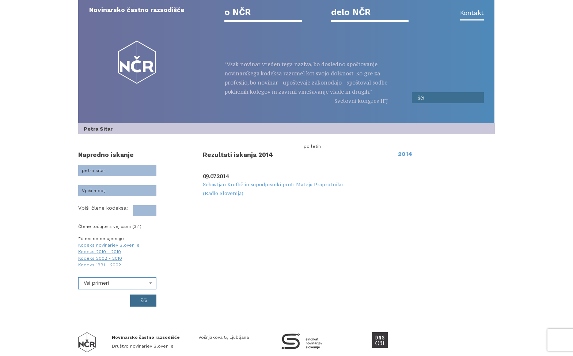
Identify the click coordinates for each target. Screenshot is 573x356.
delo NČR (351, 12)
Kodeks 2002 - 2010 (100, 258)
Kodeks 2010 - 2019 (99, 251)
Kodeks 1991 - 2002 (99, 264)
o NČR (237, 12)
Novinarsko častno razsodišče (137, 10)
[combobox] (117, 283)
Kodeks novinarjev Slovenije (109, 245)
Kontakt (472, 12)
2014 (405, 153)
